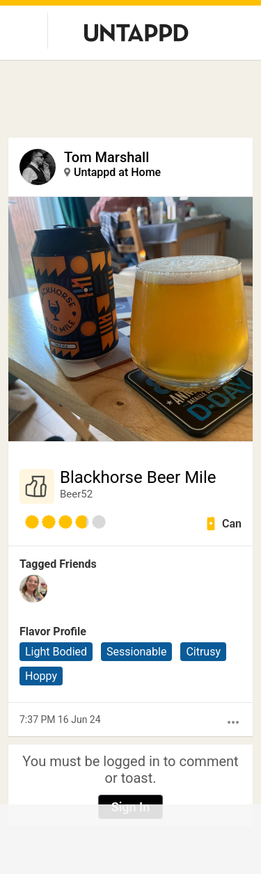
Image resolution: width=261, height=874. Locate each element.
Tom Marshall (106, 157)
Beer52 (76, 494)
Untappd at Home (117, 172)
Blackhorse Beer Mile (138, 477)
